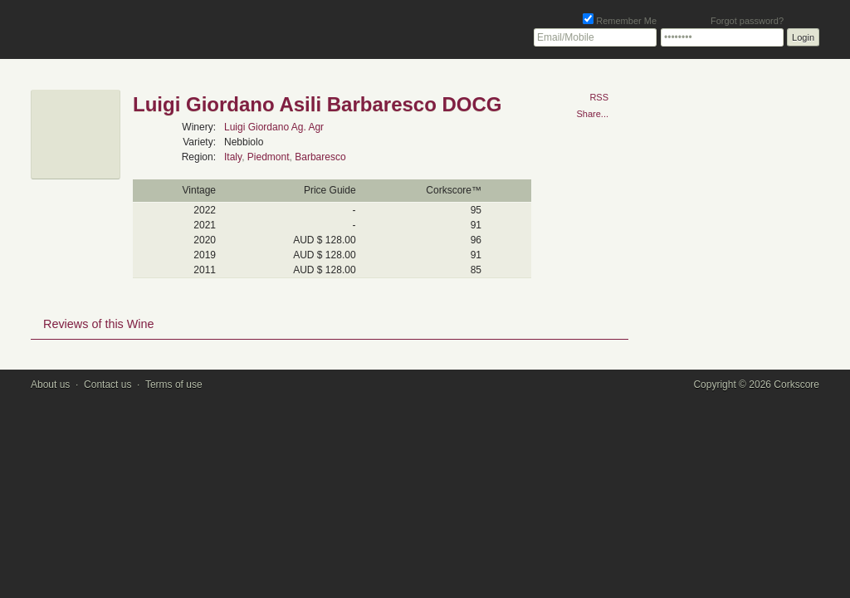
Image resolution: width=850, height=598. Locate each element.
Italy (233, 157)
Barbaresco (320, 157)
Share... (592, 114)
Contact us (107, 384)
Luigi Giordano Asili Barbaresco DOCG (317, 104)
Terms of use (174, 384)
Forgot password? (747, 21)
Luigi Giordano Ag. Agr (274, 127)
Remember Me (620, 21)
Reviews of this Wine (98, 324)
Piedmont (268, 157)
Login (803, 37)
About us (50, 384)
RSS (598, 97)
